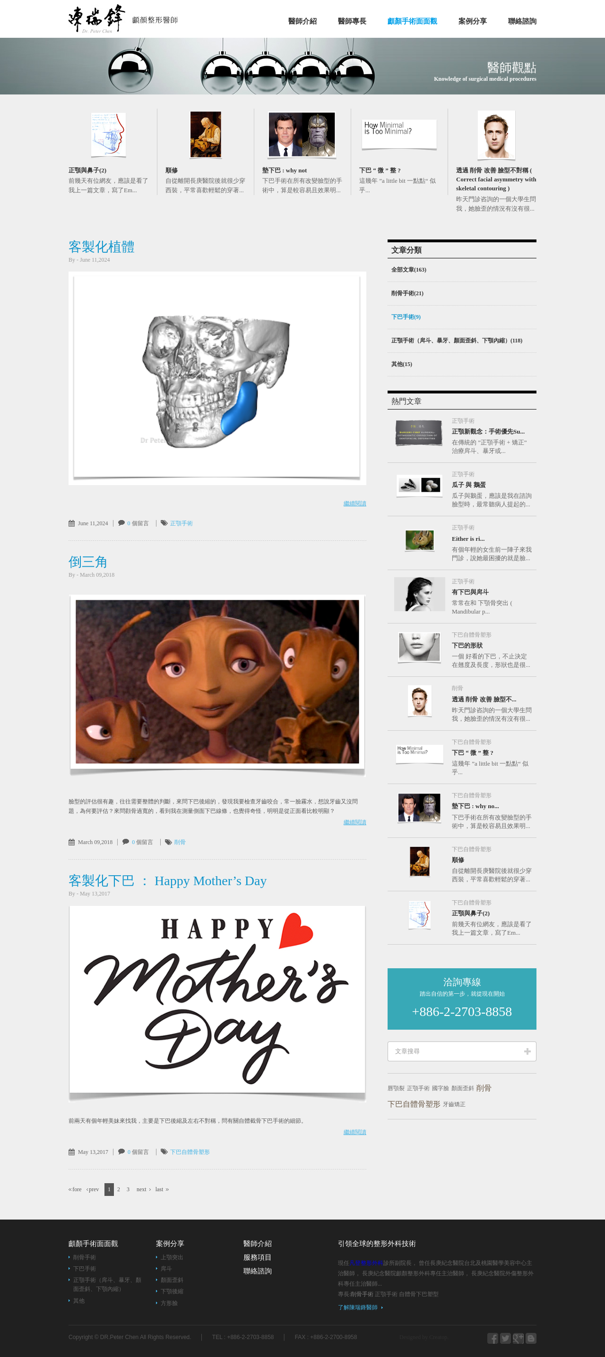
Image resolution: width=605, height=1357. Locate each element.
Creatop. (439, 1337)
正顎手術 (181, 523)
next (142, 1189)
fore (76, 1189)
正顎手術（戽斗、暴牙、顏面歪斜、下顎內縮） (107, 1284)
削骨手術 (84, 1257)
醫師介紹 (302, 21)
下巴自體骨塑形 (190, 1152)
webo (518, 1338)
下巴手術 (84, 1268)
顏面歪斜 (462, 1088)
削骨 (180, 842)
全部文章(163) (408, 269)
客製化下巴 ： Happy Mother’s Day (168, 880)
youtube (531, 1338)
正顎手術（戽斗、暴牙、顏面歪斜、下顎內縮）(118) (456, 340)
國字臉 (440, 1088)
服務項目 (257, 1257)
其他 (79, 1300)
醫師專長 (352, 21)
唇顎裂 (396, 1088)
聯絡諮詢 (522, 21)
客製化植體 (102, 246)
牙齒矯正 (454, 1104)
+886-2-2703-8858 (462, 1011)
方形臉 (169, 1303)
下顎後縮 (172, 1291)
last (160, 1189)
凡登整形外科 (136, 18)
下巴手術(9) (406, 317)
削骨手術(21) (407, 293)
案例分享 (472, 21)
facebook (492, 1338)
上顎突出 (172, 1257)
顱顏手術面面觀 (412, 21)
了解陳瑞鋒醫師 (358, 1307)
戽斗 (166, 1268)
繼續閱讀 (355, 503)
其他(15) (401, 364)
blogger (505, 1338)
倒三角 (88, 562)
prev (93, 1189)
